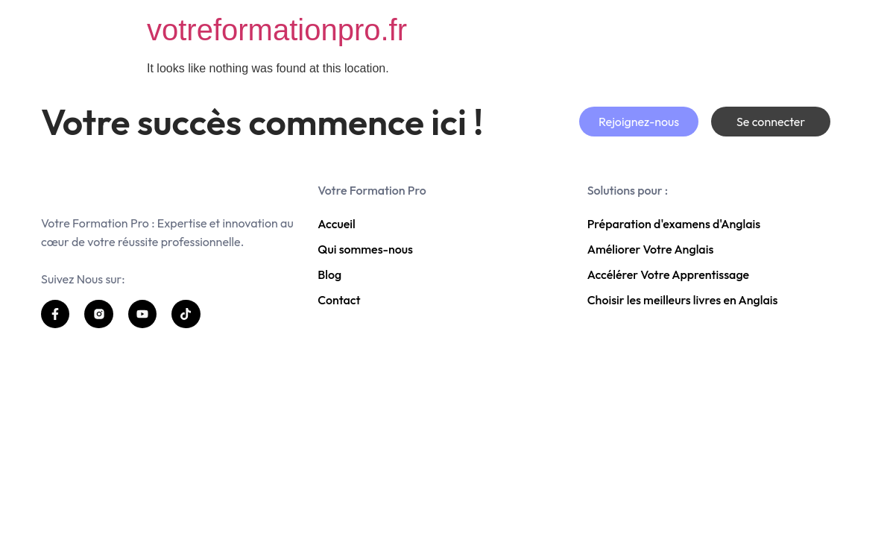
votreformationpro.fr (277, 29)
